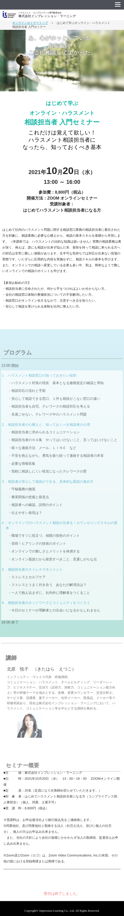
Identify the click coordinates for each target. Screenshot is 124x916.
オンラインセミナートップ (30, 23)
